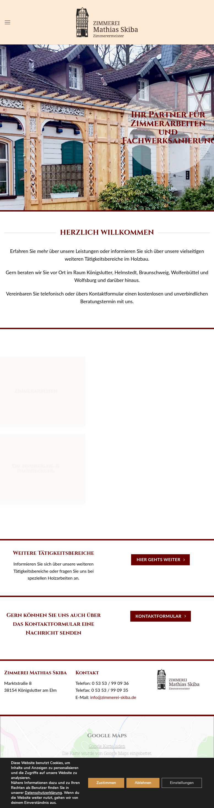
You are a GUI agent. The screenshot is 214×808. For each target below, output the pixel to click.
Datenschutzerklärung (48, 788)
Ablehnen (141, 780)
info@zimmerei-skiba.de (113, 697)
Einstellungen (181, 780)
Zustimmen (103, 780)
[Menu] (7, 22)
